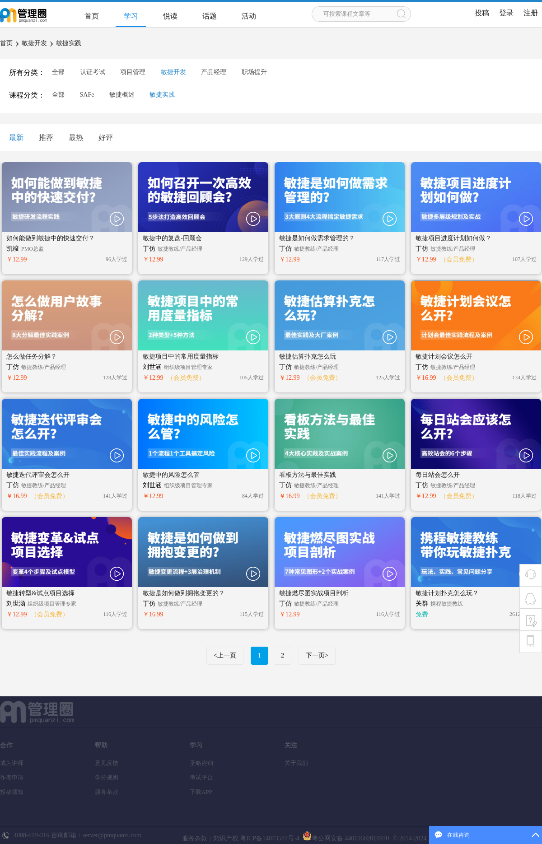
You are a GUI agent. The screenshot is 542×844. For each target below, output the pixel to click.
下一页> (317, 655)
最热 (76, 137)
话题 (209, 16)
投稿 (482, 13)
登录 (506, 13)
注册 (530, 13)
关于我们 (296, 763)
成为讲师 (11, 763)
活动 (249, 16)
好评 (105, 137)
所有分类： (27, 72)
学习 (131, 16)
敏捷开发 (34, 43)
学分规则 (106, 777)
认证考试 (92, 72)
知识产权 (225, 838)
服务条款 (106, 791)
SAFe (87, 94)
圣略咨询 (201, 763)
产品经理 (213, 72)
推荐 (46, 137)
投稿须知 (11, 791)
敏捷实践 (68, 43)
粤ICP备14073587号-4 (268, 838)
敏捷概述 (122, 94)
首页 (91, 16)
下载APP (201, 791)
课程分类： (27, 95)
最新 (16, 137)
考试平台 (201, 777)
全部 (58, 72)
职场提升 (254, 72)
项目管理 (132, 72)
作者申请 (11, 777)
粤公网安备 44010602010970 (345, 838)
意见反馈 (106, 763)
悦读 (170, 16)
